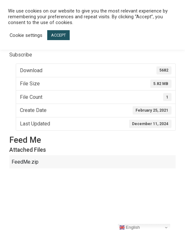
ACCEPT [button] (58, 35)
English (129, 227)
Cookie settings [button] (26, 35)
